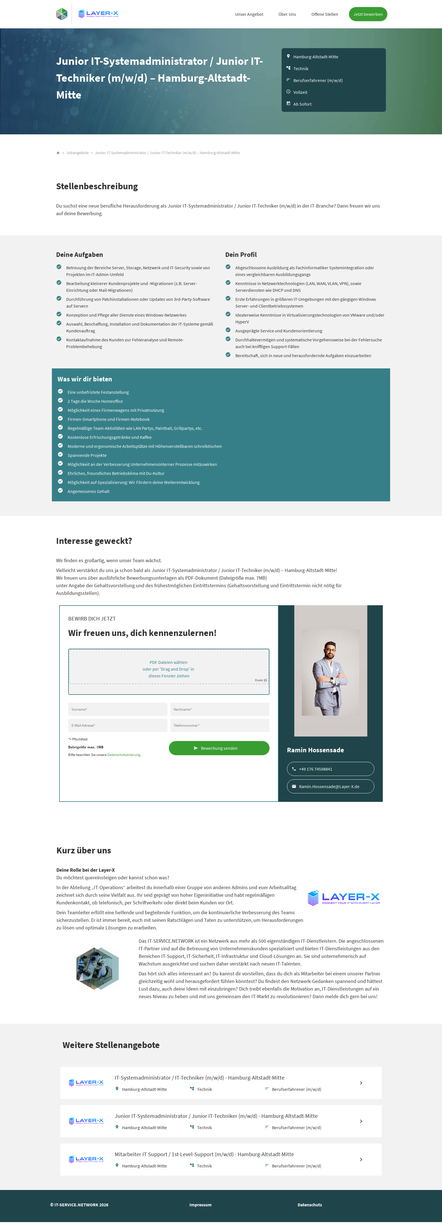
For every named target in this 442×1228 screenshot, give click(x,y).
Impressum (200, 1210)
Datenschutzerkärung (123, 757)
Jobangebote (77, 155)
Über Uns (287, 14)
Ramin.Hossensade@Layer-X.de (329, 788)
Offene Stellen (324, 14)
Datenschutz (310, 1210)
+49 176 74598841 (315, 771)
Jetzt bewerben (368, 14)
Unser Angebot (249, 14)
